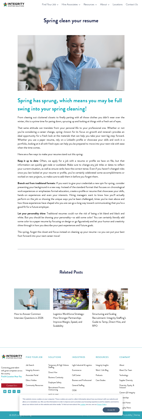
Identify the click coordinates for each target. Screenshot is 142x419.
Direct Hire (52, 372)
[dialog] (71, 405)
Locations (118, 4)
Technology (123, 375)
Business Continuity (55, 377)
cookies (83, 404)
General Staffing (78, 385)
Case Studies (101, 380)
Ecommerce (76, 370)
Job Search (30, 365)
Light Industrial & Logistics (82, 365)
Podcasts (99, 375)
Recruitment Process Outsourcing (56, 388)
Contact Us (132, 4)
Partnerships (124, 397)
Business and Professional (81, 380)
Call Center (76, 375)
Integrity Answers (32, 370)
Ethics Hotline (31, 380)
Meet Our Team (125, 370)
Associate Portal (32, 375)
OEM (74, 390)
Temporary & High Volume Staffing (58, 366)
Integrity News (125, 407)
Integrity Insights (102, 365)
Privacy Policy (101, 404)
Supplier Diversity (126, 380)
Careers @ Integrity (127, 392)
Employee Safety (54, 382)
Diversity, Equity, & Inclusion (126, 386)
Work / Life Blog (102, 370)
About (121, 365)
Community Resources (34, 385)
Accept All (111, 410)
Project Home (125, 402)
